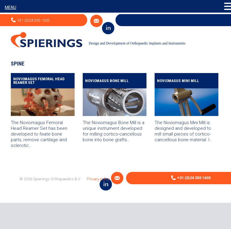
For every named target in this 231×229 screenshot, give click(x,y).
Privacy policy (98, 179)
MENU (10, 7)
